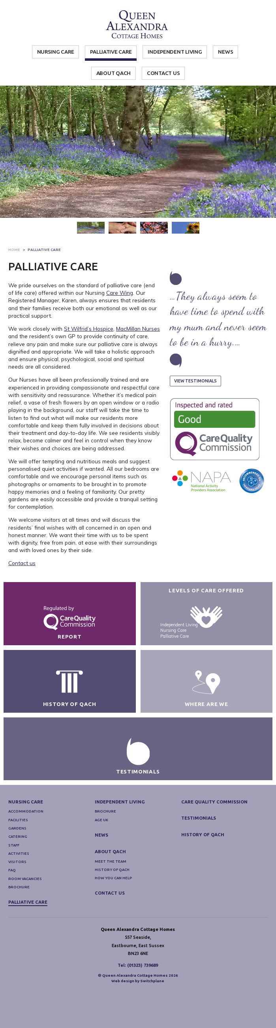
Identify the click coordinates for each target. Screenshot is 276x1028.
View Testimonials (195, 380)
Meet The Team (110, 891)
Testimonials (198, 848)
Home (14, 249)
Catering (17, 867)
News (225, 52)
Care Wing (119, 292)
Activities (18, 884)
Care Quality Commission (214, 832)
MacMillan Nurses (138, 328)
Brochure (19, 918)
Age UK (101, 850)
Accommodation (25, 842)
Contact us (22, 563)
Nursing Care (55, 52)
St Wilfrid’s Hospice (88, 328)
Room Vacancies (25, 909)
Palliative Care (110, 52)
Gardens (17, 859)
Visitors (17, 892)
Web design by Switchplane (137, 1011)
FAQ (12, 901)
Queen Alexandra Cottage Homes (137, 24)
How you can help (113, 908)
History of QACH (112, 900)
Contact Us (163, 73)
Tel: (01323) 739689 (138, 995)
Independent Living (175, 52)
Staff (13, 875)
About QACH (113, 73)
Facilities (18, 850)
